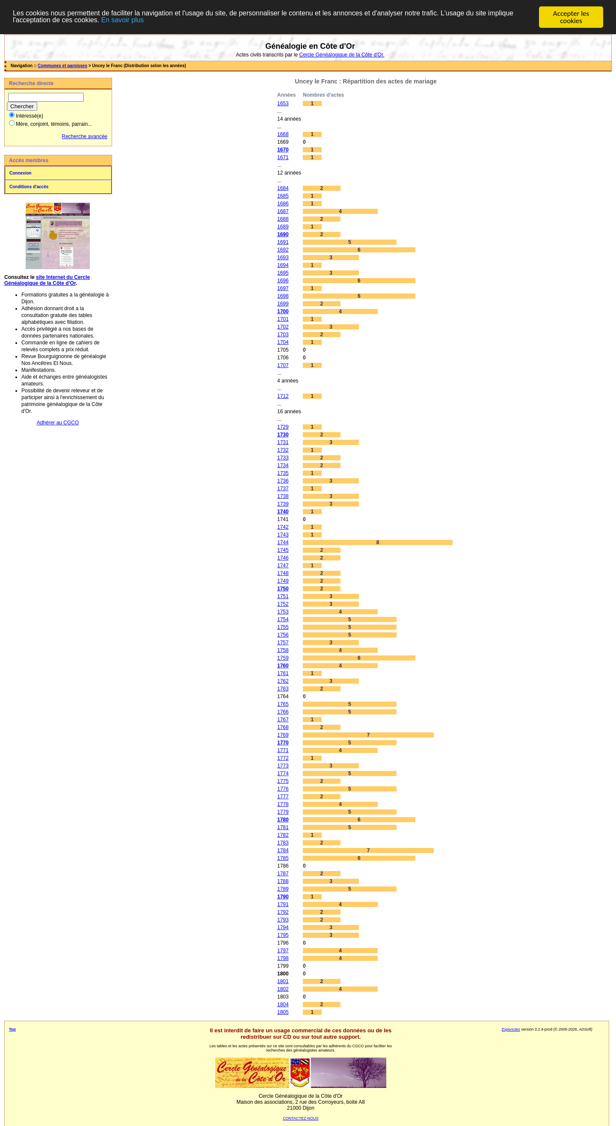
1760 (283, 666)
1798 (283, 958)
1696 (283, 281)
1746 (283, 558)
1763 (283, 689)
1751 (283, 596)
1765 (283, 704)
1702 (283, 327)
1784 (283, 850)
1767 (283, 720)
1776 (283, 789)
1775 (283, 781)
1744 (283, 542)
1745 (283, 550)
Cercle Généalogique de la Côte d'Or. (341, 55)
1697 (283, 288)
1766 (283, 712)
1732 (283, 450)
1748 (283, 573)
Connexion (20, 173)
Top (12, 1029)
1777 (283, 797)
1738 (283, 496)
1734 (283, 465)
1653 (283, 104)
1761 (283, 673)
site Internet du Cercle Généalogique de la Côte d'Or (47, 280)
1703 (283, 335)
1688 (283, 219)
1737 (283, 489)
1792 (283, 912)
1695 (283, 273)
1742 (283, 527)
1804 (283, 1004)
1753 (283, 612)
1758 (283, 650)
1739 (283, 504)
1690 (283, 234)
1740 (283, 512)
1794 (283, 927)
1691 (283, 242)
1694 (283, 265)
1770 (283, 743)
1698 (283, 296)
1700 (283, 311)
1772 (283, 758)
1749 (283, 581)
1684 (283, 188)
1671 (283, 157)
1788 (283, 881)
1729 (283, 427)
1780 (283, 820)
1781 (283, 827)
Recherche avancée (84, 136)
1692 (283, 250)
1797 (283, 951)
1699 (283, 304)
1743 (283, 535)
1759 (283, 658)
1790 (283, 897)
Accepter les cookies (571, 17)
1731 (283, 442)
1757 (283, 643)
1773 (283, 766)
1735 (283, 473)
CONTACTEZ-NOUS (300, 1118)
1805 (283, 1012)
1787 (283, 874)
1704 (283, 342)
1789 (283, 889)
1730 (283, 435)
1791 (283, 904)
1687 (283, 211)
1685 (283, 196)
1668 (283, 134)
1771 (283, 750)
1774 (283, 773)
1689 (283, 227)
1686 (283, 204)
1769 (283, 735)
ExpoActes (511, 1029)
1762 (283, 681)
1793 (283, 920)
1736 (283, 481)
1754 (283, 619)
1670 (283, 150)
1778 (283, 804)
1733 (283, 458)
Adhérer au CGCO (58, 423)
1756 (283, 635)
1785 (283, 858)
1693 (283, 258)
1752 (283, 604)
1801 (283, 981)
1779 (283, 812)
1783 (283, 843)
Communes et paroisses (62, 65)
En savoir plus (159, 21)
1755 (283, 627)
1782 (283, 835)
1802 (283, 989)
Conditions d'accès (28, 186)
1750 (283, 589)
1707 (283, 365)
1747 (283, 566)
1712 (283, 396)
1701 (283, 319)
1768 (283, 727)
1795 (283, 935)
